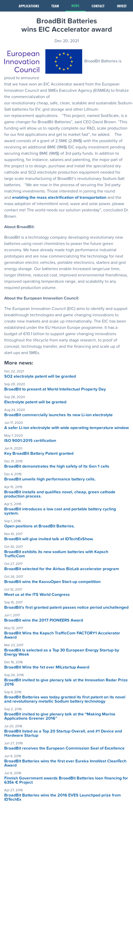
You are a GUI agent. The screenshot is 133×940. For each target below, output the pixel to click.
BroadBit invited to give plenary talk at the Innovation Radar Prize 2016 (66, 682)
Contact (98, 6)
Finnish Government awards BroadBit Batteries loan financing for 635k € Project (66, 780)
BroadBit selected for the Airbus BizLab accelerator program (61, 569)
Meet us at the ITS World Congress (37, 594)
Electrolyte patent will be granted (35, 402)
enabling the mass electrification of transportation (59, 197)
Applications (29, 6)
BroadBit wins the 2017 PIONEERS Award (43, 620)
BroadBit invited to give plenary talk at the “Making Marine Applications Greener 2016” (59, 716)
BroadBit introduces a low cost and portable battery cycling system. (60, 511)
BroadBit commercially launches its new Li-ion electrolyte (58, 415)
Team (55, 6)
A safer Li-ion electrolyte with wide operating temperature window (66, 427)
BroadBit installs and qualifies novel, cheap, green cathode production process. (59, 494)
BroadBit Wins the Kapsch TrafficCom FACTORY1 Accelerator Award (62, 635)
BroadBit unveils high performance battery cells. (50, 479)
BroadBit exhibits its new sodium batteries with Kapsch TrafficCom (56, 554)
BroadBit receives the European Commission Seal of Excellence (64, 748)
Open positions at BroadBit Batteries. (39, 526)
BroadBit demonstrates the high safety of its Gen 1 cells (56, 466)
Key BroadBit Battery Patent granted (38, 453)
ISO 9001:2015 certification (30, 440)
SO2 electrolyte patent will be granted (40, 376)
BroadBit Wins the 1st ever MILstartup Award (46, 667)
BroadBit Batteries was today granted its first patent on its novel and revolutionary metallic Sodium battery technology (64, 699)
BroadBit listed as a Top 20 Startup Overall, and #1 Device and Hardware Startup (63, 733)
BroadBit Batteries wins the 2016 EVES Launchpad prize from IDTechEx (62, 797)
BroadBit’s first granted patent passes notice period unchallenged (66, 607)
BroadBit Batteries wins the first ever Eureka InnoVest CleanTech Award (65, 763)
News (75, 5)
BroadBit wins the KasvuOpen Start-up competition (52, 581)
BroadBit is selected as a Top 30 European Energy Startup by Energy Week (61, 652)
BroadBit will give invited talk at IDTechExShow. (48, 539)
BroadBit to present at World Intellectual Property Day (55, 389)
